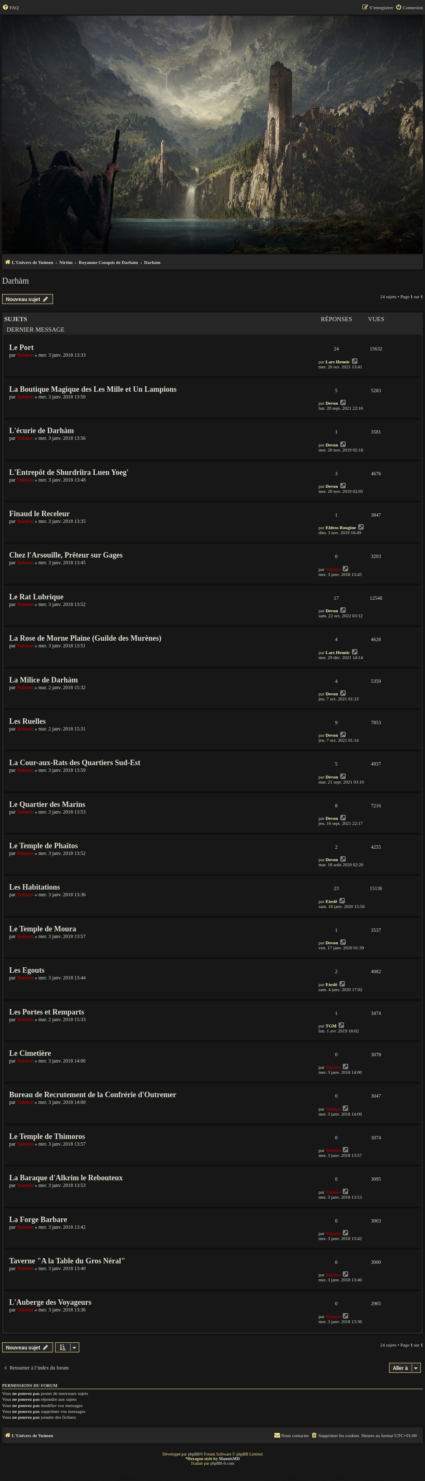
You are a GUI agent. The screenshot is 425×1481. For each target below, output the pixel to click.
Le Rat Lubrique (36, 597)
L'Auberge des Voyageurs (50, 1302)
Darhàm (15, 280)
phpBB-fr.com (222, 1463)
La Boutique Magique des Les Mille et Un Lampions (93, 389)
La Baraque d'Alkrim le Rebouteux (66, 1178)
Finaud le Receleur (39, 514)
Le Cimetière (30, 1053)
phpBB (194, 1454)
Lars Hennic (338, 361)
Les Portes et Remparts (46, 1012)
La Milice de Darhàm (43, 680)
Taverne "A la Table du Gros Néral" (67, 1261)
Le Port (21, 347)
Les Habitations (34, 887)
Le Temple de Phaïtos (43, 846)
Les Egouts (27, 970)
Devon (332, 403)
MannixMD (229, 1458)
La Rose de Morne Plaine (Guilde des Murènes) (85, 638)
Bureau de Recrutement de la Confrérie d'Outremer (92, 1094)
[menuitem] (10, 8)
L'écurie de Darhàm (41, 430)
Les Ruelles (27, 721)
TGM (331, 1025)
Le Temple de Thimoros (47, 1136)
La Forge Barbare (38, 1219)
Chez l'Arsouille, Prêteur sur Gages (66, 555)
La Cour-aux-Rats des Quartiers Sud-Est (74, 762)
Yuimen (25, 355)
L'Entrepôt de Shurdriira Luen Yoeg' (69, 472)
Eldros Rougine (341, 527)
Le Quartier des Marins (47, 804)
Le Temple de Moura (42, 929)
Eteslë (331, 901)
